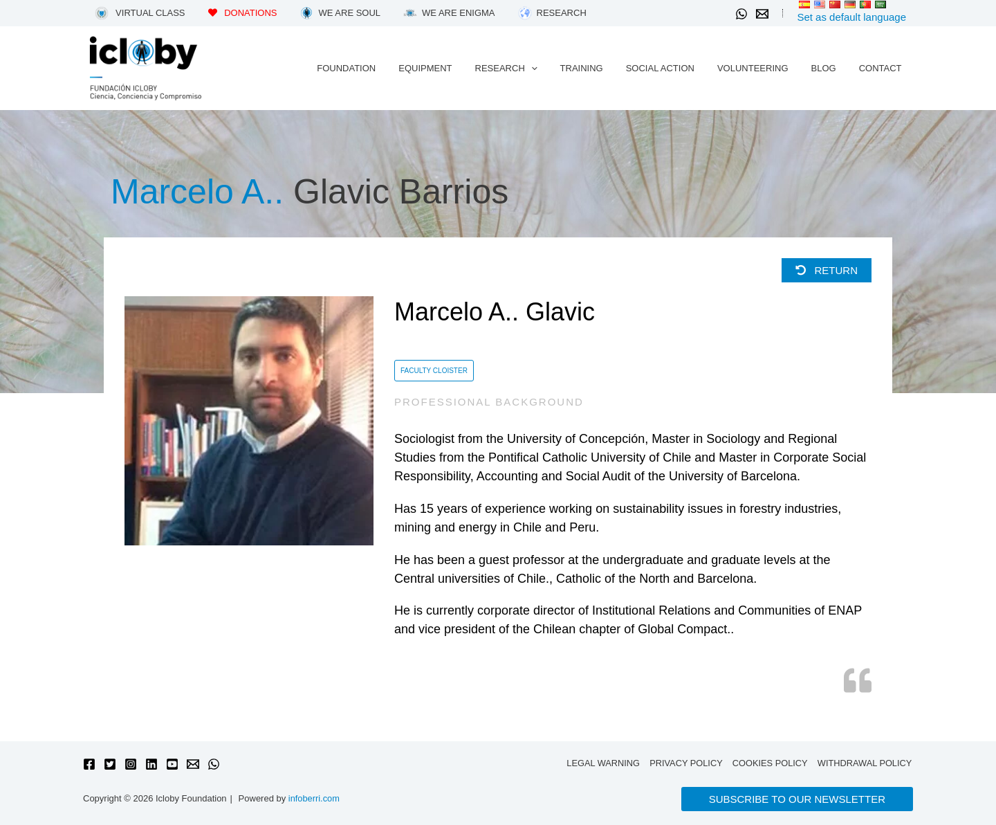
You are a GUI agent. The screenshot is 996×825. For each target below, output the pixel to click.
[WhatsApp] (741, 14)
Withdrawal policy (865, 763)
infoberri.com (314, 798)
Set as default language (851, 17)
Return (826, 270)
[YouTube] (172, 764)
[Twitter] (110, 764)
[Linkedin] (151, 764)
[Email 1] (762, 14)
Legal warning (602, 763)
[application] (557, 68)
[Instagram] (130, 764)
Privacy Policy (686, 763)
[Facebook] (89, 764)
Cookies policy (770, 763)
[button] (797, 799)
